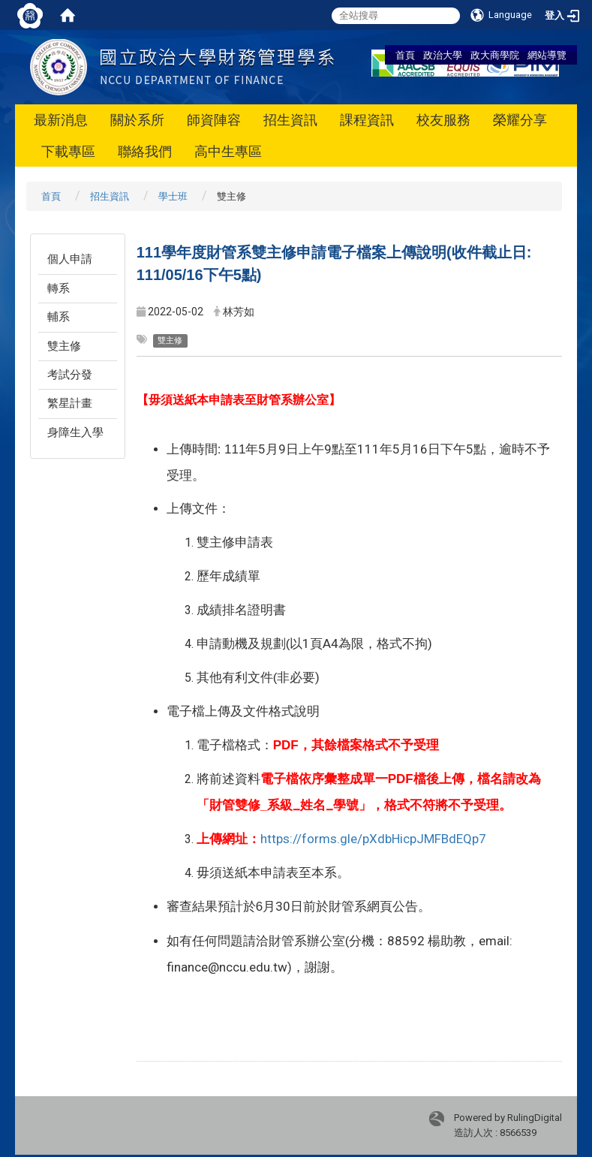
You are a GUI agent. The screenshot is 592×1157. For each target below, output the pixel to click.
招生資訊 (290, 120)
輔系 (58, 317)
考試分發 (69, 374)
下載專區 (68, 151)
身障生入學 (75, 432)
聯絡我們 (145, 151)
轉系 (58, 288)
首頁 (405, 55)
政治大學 (442, 55)
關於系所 (137, 120)
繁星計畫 (69, 403)
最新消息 (61, 120)
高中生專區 (228, 151)
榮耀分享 (520, 120)
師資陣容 (214, 120)
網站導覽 (546, 55)
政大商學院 (494, 55)
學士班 (173, 196)
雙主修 (64, 346)
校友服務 (443, 120)
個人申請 (69, 259)
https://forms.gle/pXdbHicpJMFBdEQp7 (373, 838)
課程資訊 (367, 120)
